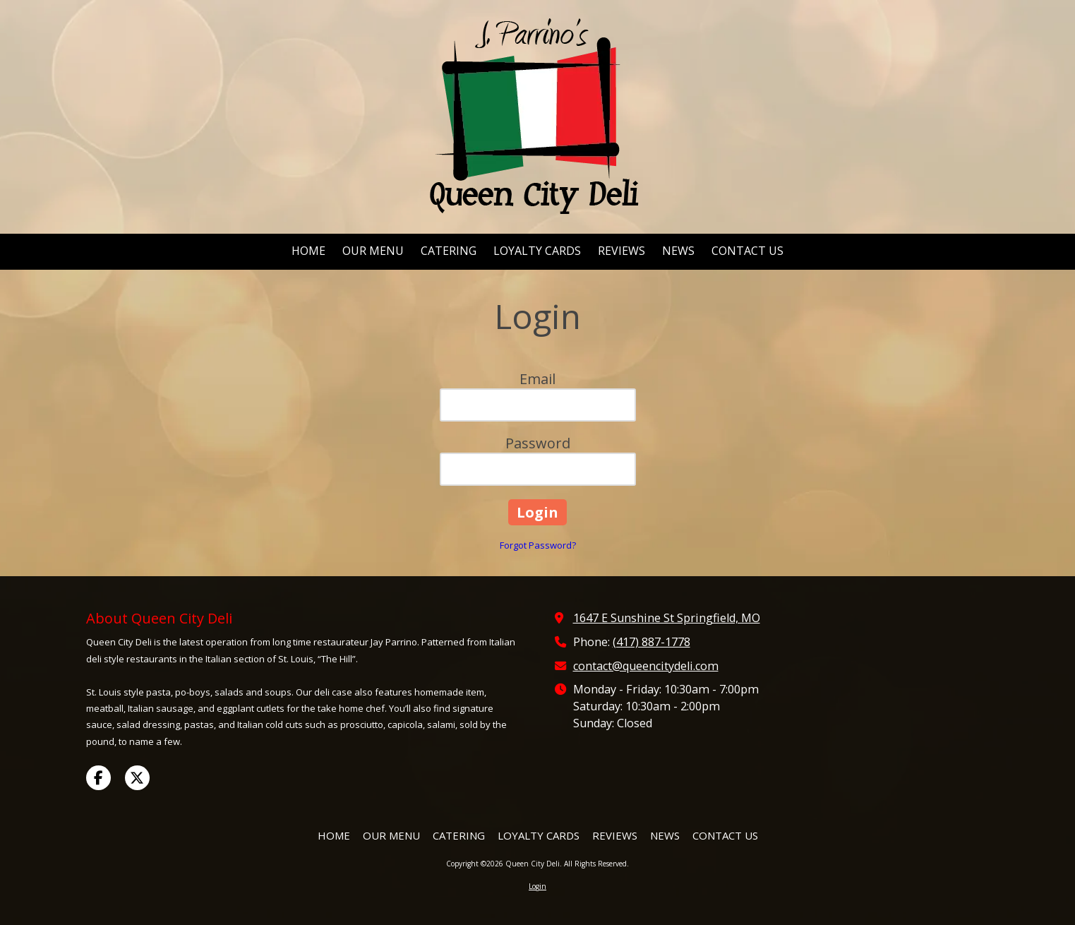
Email (537, 378)
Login (537, 886)
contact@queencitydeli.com (646, 666)
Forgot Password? (538, 545)
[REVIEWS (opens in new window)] (621, 252)
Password (537, 443)
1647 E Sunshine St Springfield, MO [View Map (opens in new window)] (666, 618)
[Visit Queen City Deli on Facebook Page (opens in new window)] (98, 777)
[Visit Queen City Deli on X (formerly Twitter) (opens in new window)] (137, 777)
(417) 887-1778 (651, 642)
